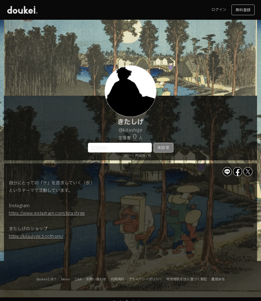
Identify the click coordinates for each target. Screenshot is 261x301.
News (65, 279)
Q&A (78, 279)
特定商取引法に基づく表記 (186, 279)
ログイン (218, 9)
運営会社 (217, 279)
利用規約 (117, 279)
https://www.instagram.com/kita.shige (47, 213)
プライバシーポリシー (145, 279)
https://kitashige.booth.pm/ (36, 236)
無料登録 (242, 10)
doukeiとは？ (46, 279)
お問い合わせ (96, 279)
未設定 (163, 148)
